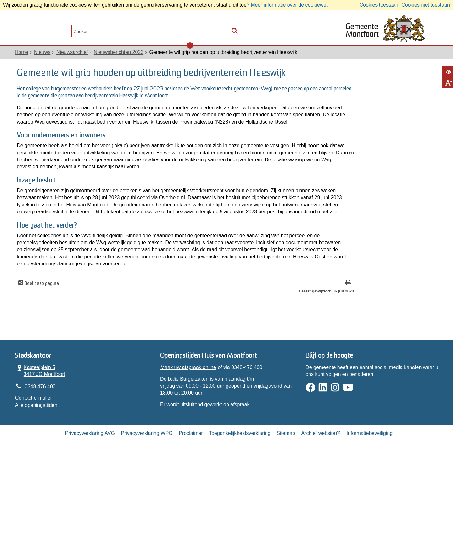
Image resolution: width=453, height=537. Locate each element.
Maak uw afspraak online (188, 443)
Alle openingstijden (37, 481)
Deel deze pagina (43, 355)
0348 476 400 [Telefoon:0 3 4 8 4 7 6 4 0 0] (41, 462)
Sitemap (286, 513)
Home (22, 57)
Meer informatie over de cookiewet (289, 5)
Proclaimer (191, 513)
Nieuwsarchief (73, 57)
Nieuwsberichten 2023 (119, 57)
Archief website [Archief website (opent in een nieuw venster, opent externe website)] (318, 513)
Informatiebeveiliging (369, 513)
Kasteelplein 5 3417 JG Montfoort (41, 446)
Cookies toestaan (378, 5)
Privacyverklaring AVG (90, 513)
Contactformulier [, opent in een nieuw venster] (34, 474)
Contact (91, 30)
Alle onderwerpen (45, 30)
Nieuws (43, 57)
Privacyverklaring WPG (146, 513)
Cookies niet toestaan (425, 5)
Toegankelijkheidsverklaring (240, 513)
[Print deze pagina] (275, 354)
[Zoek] (306, 28)
